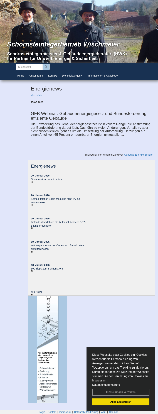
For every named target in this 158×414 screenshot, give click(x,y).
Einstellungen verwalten (121, 392)
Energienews (43, 166)
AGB (104, 412)
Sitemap (113, 412)
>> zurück (36, 95)
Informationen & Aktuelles (103, 75)
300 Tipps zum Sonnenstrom (47, 268)
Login (42, 412)
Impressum (99, 380)
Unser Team (36, 75)
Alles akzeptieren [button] (120, 401)
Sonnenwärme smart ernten (46, 179)
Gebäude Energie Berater (138, 154)
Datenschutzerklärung (106, 384)
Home (20, 75)
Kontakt (52, 75)
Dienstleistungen (72, 75)
